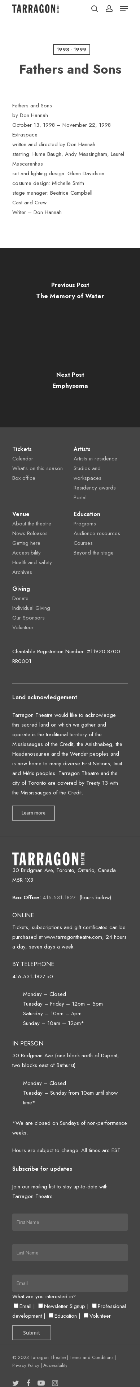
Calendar (22, 459)
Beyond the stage (94, 553)
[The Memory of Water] (70, 293)
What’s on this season (37, 468)
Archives (22, 572)
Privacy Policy (25, 1365)
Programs (85, 524)
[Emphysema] (70, 382)
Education (63, 1316)
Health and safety (32, 562)
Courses (83, 543)
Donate (20, 598)
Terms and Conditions (91, 1357)
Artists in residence (95, 459)
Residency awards (95, 488)
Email (22, 1306)
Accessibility (26, 553)
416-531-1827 (59, 897)
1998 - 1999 (72, 49)
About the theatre (31, 524)
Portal (80, 497)
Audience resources (97, 533)
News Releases (30, 533)
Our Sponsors (28, 618)
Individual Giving (31, 608)
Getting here (26, 543)
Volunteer (23, 627)
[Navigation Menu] (124, 8)
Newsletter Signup (61, 1306)
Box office (23, 478)
